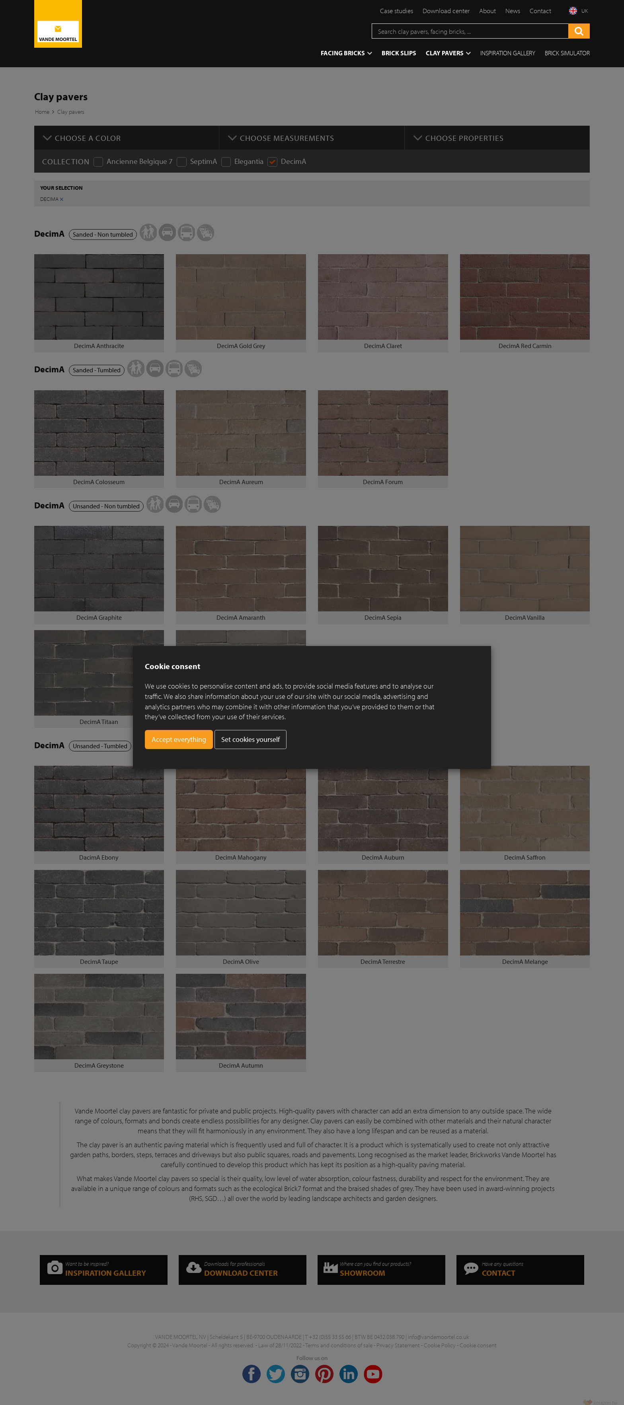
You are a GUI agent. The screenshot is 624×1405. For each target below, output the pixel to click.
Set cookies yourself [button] (250, 739)
